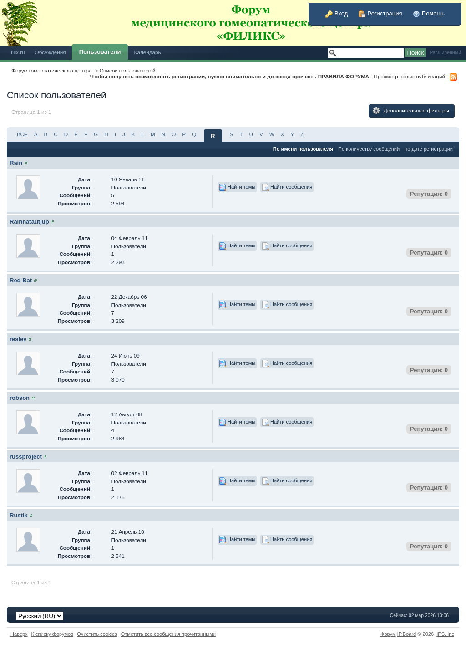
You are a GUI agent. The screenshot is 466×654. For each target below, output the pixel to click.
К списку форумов (52, 634)
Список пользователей (128, 70)
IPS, (445, 634)
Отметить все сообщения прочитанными (168, 634)
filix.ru (18, 52)
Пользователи (100, 51)
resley (18, 339)
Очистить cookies (97, 634)
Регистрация (380, 13)
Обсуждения (50, 52)
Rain (16, 162)
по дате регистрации (429, 149)
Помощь (429, 13)
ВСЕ (22, 134)
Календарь (147, 52)
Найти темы (237, 187)
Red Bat (21, 280)
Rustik (19, 515)
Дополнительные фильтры (411, 110)
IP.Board (406, 634)
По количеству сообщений (369, 149)
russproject (26, 456)
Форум (388, 634)
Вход (336, 13)
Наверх (19, 634)
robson (20, 397)
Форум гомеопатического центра (51, 70)
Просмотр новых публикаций (409, 76)
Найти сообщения (287, 187)
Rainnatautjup (29, 221)
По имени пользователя (303, 149)
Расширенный (445, 52)
